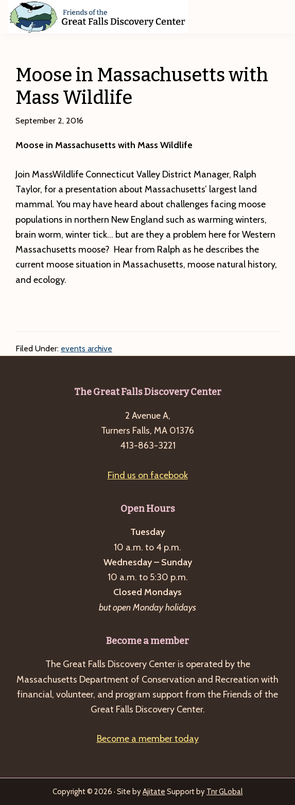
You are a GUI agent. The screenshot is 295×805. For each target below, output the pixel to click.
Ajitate (154, 791)
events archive (86, 348)
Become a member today (148, 738)
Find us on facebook (148, 475)
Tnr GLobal (224, 791)
